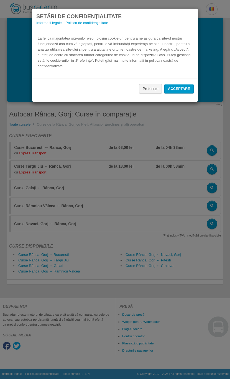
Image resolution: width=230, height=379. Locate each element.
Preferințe (150, 89)
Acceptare (179, 89)
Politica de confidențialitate (86, 23)
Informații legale (49, 23)
